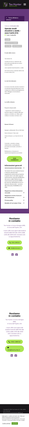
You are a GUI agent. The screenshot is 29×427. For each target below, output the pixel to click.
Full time (8, 46)
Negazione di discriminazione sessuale (14, 192)
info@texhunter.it (13, 349)
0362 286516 (14, 342)
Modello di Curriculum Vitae (13, 203)
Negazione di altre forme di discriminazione (13, 196)
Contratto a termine (11, 42)
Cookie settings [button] (6, 423)
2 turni (7, 39)
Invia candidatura (14, 159)
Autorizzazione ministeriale (13, 168)
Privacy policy (9, 200)
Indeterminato (17, 46)
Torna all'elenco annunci (12, 18)
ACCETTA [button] (15, 423)
